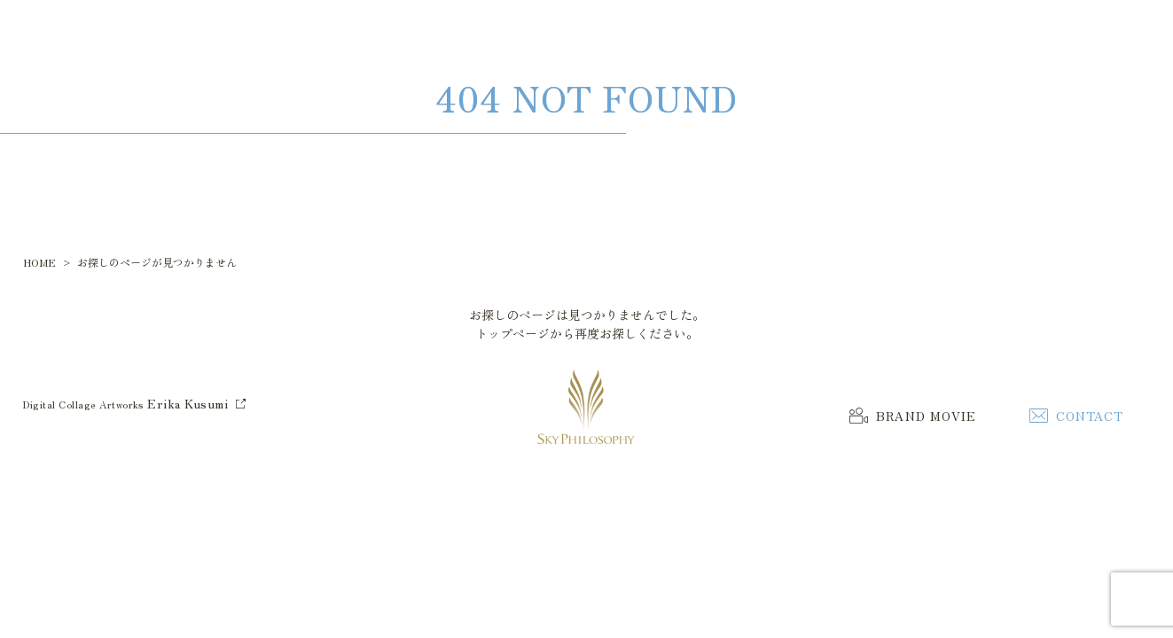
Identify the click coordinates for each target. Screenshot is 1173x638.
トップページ (512, 333)
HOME (39, 261)
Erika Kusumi (187, 403)
